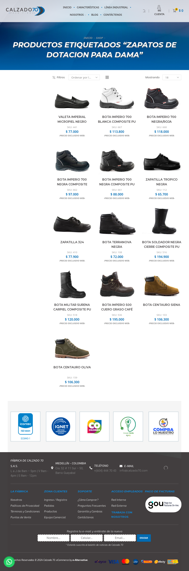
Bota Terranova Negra (116, 244)
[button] (9, 561)
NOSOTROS (78, 14)
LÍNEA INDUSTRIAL (116, 7)
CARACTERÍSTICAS (88, 7)
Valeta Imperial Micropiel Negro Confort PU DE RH (72, 121)
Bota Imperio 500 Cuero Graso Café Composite (117, 309)
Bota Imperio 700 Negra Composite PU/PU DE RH (72, 184)
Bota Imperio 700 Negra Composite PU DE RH (117, 184)
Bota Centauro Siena (161, 305)
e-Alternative (80, 559)
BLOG (94, 14)
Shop (99, 38)
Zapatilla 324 (72, 242)
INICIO (67, 7)
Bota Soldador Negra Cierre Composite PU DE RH (161, 246)
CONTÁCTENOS (113, 14)
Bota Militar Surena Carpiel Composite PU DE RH (72, 309)
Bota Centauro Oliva (72, 367)
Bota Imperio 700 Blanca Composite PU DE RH (117, 121)
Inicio (88, 38)
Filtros (59, 77)
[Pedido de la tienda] (84, 77)
